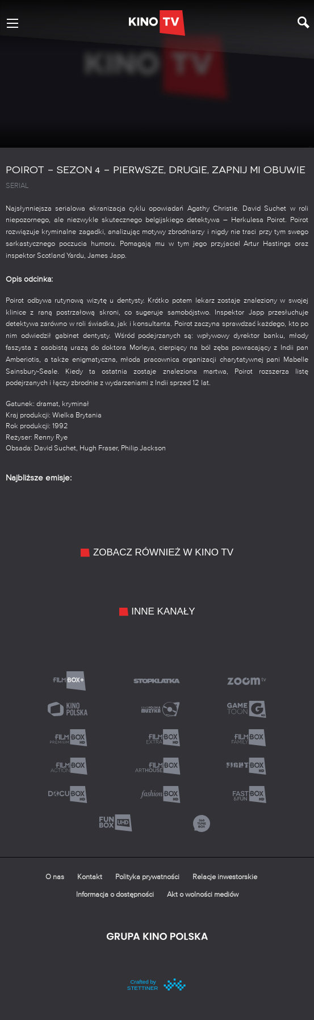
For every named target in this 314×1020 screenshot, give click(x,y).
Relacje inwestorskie (224, 877)
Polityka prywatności (147, 877)
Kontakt (89, 877)
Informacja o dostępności (115, 894)
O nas (54, 877)
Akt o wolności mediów (202, 894)
